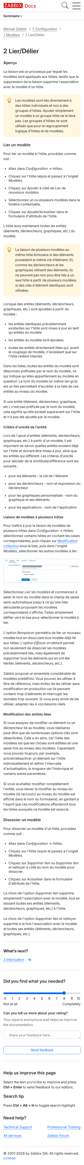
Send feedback (42, 1050)
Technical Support (17, 1127)
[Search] (65, 6)
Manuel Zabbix (15, 29)
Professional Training (64, 1127)
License (9, 1158)
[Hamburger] (76, 6)
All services (12, 1135)
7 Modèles (11, 35)
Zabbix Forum (58, 1135)
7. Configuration (44, 29)
